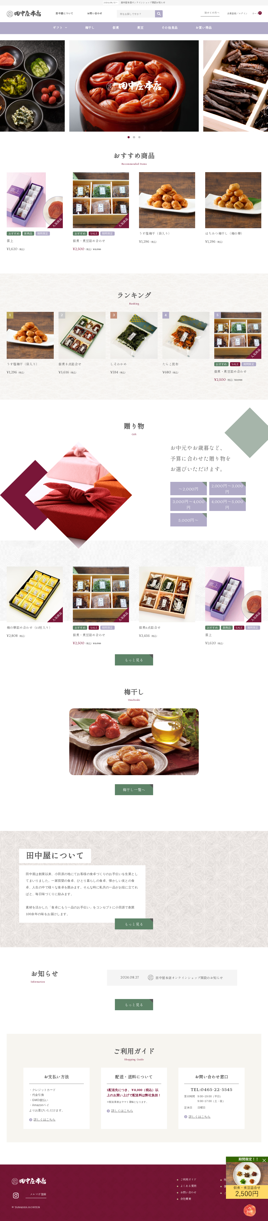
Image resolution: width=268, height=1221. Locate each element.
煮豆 (140, 29)
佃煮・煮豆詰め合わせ (89, 242)
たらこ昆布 (170, 366)
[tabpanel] (134, 87)
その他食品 (169, 29)
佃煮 (116, 29)
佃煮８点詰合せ (70, 366)
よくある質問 (188, 1186)
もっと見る (134, 662)
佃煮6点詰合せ (150, 629)
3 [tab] (139, 139)
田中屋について (64, 14)
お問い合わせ (94, 14)
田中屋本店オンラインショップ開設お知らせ (134, 3)
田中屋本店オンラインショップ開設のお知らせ (189, 979)
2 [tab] (134, 139)
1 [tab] (129, 139)
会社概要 (185, 1198)
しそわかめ (118, 366)
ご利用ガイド (188, 1179)
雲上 (10, 242)
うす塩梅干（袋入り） (155, 235)
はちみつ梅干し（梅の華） (224, 235)
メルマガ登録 (38, 1194)
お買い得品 (205, 29)
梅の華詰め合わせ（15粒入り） (29, 629)
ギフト (58, 29)
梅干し (90, 29)
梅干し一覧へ (134, 791)
